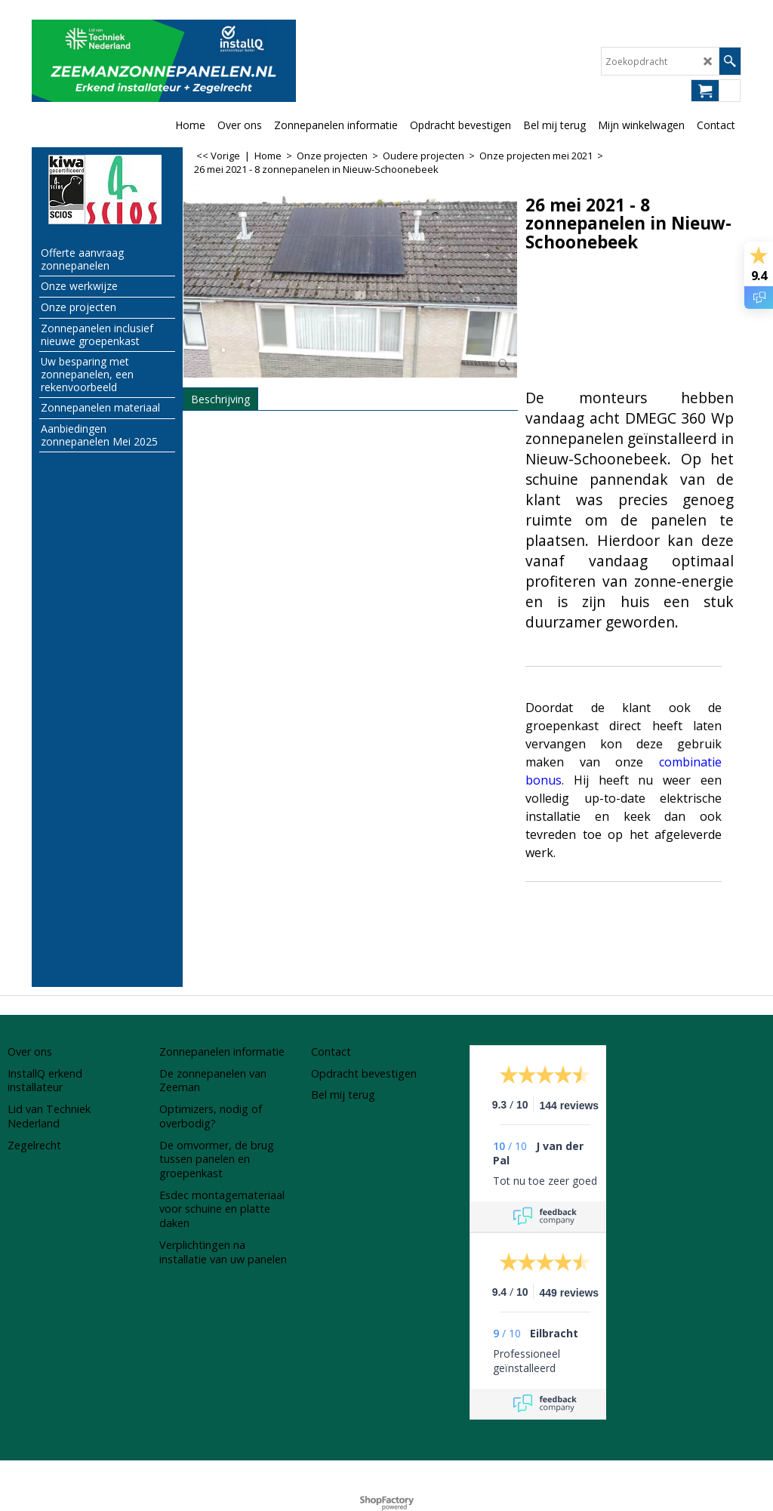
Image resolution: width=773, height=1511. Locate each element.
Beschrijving (220, 399)
